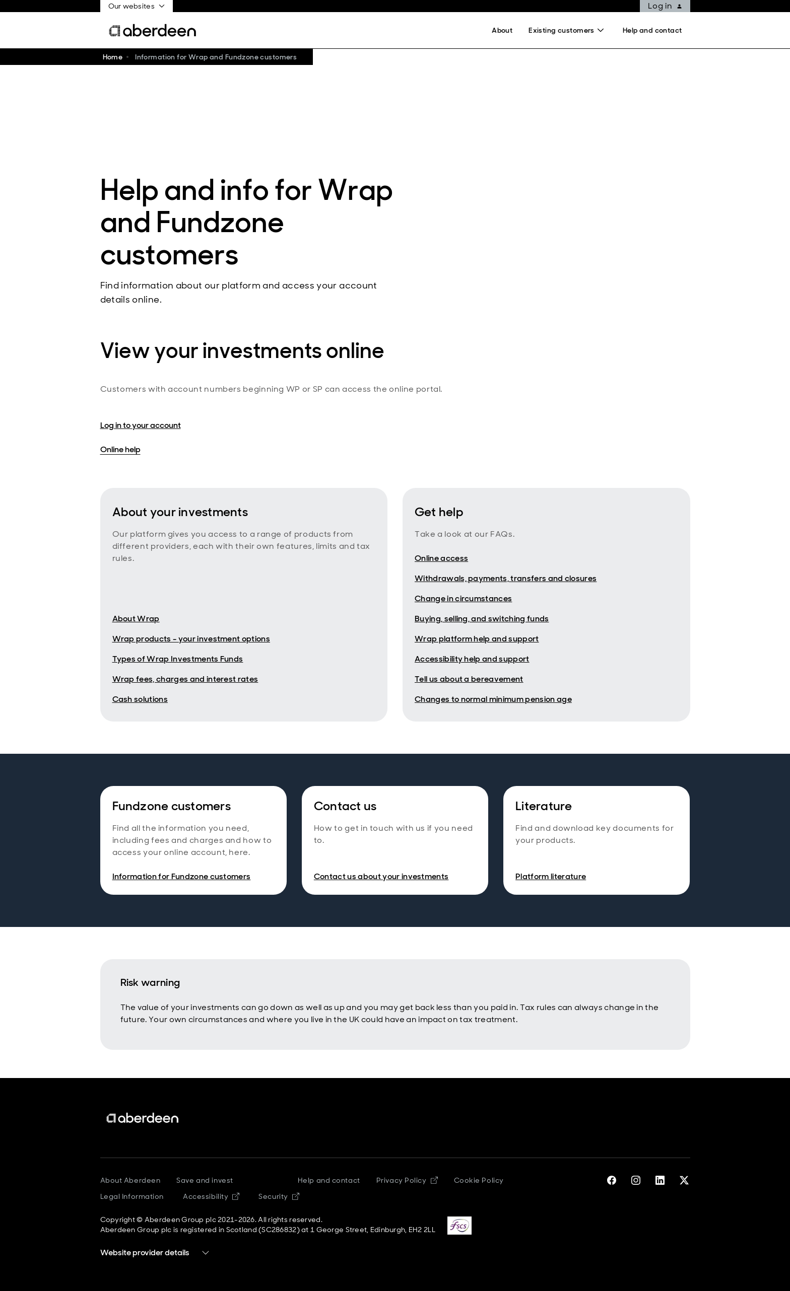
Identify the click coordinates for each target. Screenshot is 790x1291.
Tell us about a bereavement (469, 679)
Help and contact (329, 1180)
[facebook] (612, 1180)
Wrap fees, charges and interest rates (185, 679)
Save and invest (204, 1180)
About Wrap (136, 618)
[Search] (568, 30)
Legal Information (132, 1196)
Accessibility (211, 1196)
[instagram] (636, 1180)
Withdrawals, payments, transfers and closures (506, 578)
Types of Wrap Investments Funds (177, 659)
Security (278, 1196)
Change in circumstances (463, 598)
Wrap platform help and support (477, 638)
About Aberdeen (130, 1180)
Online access (441, 558)
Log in (665, 6)
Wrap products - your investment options (191, 638)
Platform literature (550, 876)
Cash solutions (140, 699)
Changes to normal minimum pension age (493, 699)
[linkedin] (660, 1180)
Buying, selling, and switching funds (482, 618)
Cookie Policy (479, 1180)
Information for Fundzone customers (181, 876)
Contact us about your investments (381, 876)
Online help (120, 449)
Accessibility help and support (472, 659)
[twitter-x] (684, 1180)
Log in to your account (140, 425)
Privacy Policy (407, 1180)
